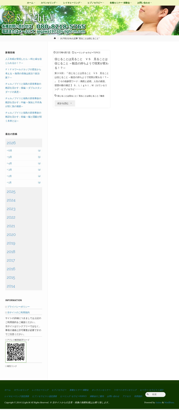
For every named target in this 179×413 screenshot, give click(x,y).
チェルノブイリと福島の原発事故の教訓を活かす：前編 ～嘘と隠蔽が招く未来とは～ (23, 116)
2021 (11, 225)
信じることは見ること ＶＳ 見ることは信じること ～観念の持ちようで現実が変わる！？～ (81, 63)
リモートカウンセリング (135, 390)
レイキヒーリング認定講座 (47, 394)
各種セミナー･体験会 (85, 390)
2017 (11, 260)
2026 (11, 142)
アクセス (8, 400)
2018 (11, 251)
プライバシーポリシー (18, 306)
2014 (11, 286)
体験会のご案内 (135, 394)
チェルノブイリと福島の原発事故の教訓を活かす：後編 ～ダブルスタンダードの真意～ (23, 87)
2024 (11, 200)
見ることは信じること (93, 95)
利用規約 (21, 400)
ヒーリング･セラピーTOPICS (89, 52)
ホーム (7, 390)
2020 (11, 234)
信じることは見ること (68, 95)
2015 (11, 277)
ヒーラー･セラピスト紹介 (17, 394)
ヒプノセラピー (63, 390)
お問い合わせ (153, 394)
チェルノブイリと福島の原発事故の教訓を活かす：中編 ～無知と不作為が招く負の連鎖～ (23, 102)
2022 (11, 217)
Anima (158, 406)
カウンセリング (22, 390)
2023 (11, 208)
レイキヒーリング (43, 390)
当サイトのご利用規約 (18, 312)
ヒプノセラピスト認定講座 (77, 394)
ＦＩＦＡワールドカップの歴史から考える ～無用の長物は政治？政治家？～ (23, 73)
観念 (57, 100)
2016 (11, 268)
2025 (11, 191)
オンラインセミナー (109, 390)
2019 (11, 243)
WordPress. (169, 406)
